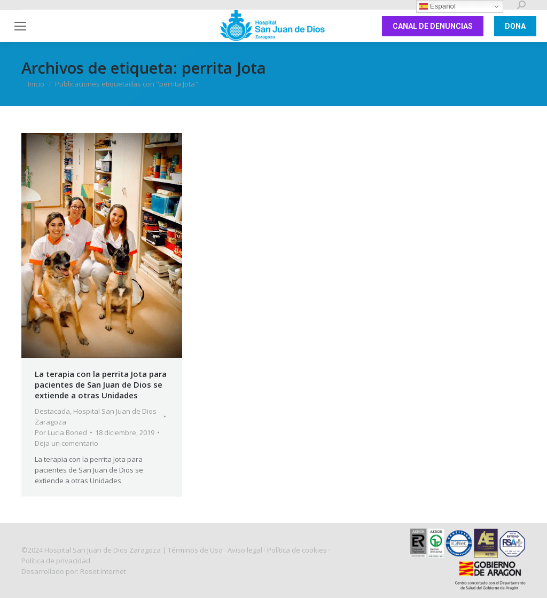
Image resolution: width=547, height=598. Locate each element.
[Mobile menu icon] (20, 26)
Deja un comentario (66, 443)
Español (437, 6)
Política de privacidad (55, 560)
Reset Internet (103, 571)
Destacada (52, 411)
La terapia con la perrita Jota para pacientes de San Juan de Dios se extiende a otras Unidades (101, 384)
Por (61, 432)
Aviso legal (245, 550)
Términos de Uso (195, 550)
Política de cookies (297, 550)
